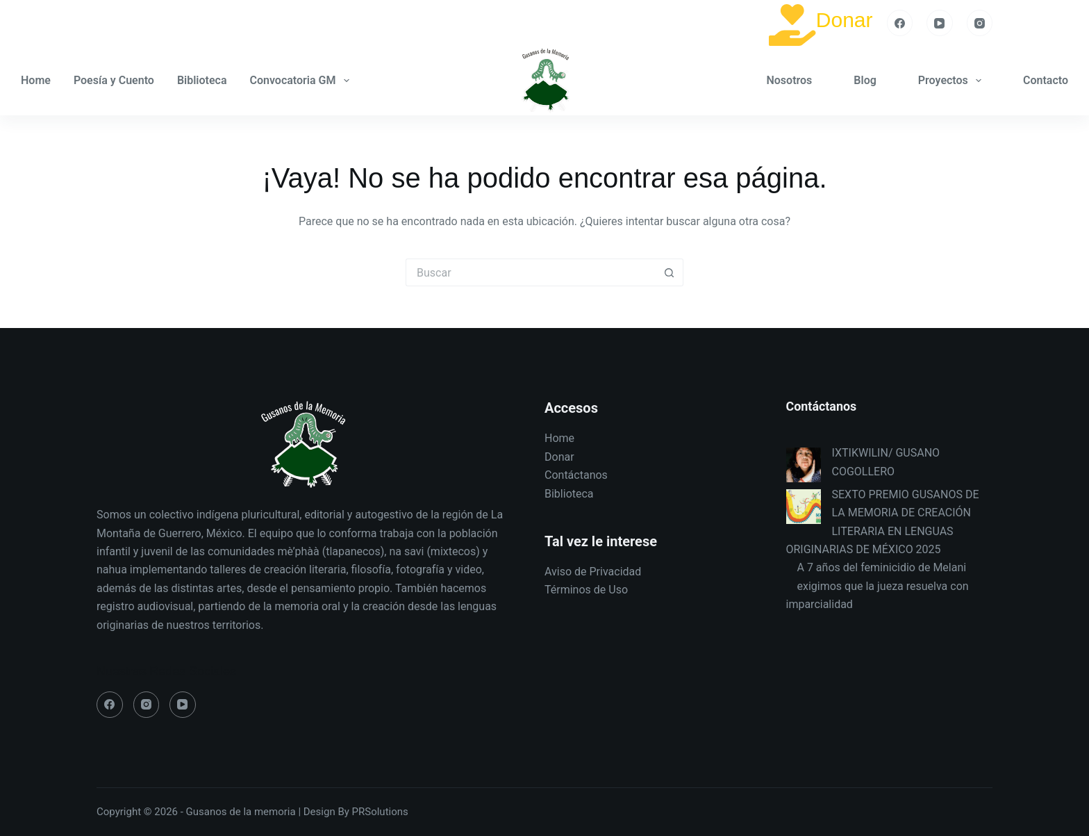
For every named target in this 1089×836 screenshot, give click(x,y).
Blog (865, 80)
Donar (844, 19)
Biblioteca (202, 80)
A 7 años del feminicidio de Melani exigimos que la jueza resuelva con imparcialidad (877, 586)
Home (36, 80)
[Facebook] (900, 23)
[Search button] (669, 272)
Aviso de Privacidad (592, 571)
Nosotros (789, 80)
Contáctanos (576, 475)
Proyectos (952, 80)
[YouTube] (939, 23)
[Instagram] (980, 23)
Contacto (1045, 80)
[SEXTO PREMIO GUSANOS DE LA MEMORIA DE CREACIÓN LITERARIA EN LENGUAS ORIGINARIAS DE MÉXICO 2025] (803, 506)
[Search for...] (531, 272)
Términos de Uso (586, 589)
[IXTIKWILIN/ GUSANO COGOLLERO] (803, 465)
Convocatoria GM (302, 80)
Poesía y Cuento (114, 80)
